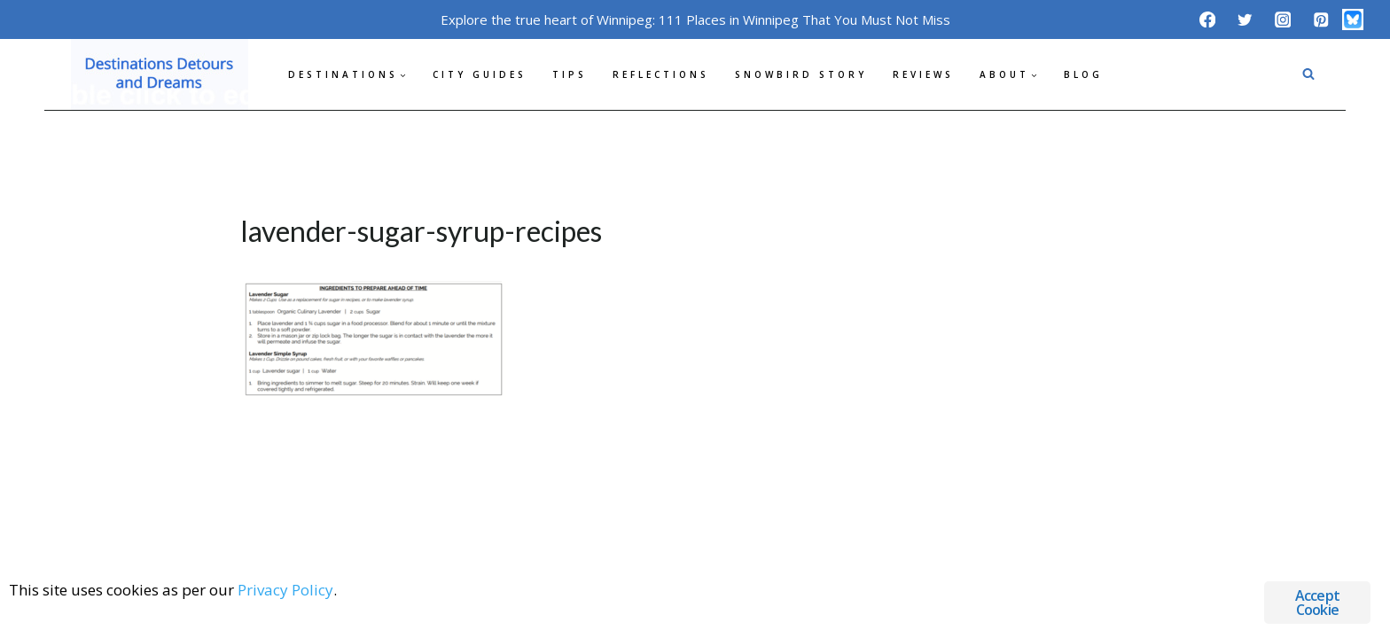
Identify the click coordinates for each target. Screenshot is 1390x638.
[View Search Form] (1308, 74)
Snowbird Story (801, 74)
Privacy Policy (285, 590)
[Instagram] (1283, 19)
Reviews (923, 74)
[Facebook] (1207, 19)
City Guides (480, 74)
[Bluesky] (1352, 19)
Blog (1083, 74)
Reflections (661, 74)
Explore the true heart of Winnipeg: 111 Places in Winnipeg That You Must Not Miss (695, 19)
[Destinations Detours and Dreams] (159, 74)
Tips (569, 74)
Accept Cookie (1317, 602)
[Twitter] (1245, 19)
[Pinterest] (1320, 19)
